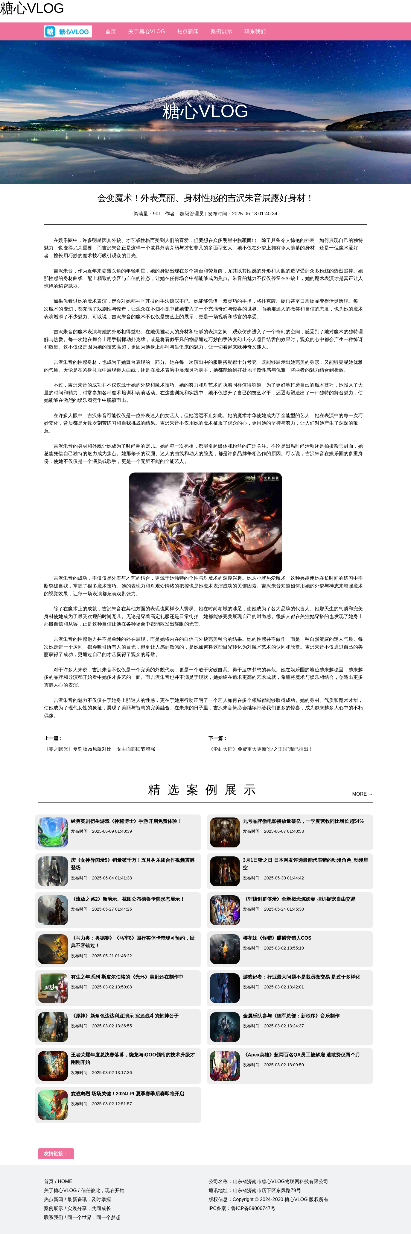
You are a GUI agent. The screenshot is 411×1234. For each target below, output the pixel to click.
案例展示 (221, 31)
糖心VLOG (32, 8)
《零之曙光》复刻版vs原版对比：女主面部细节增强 (99, 749)
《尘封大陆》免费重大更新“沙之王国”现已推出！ (260, 749)
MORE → (362, 794)
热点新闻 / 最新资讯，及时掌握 (77, 1199)
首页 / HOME (58, 1181)
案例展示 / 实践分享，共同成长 (77, 1208)
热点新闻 (188, 31)
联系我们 (255, 31)
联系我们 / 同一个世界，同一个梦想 (82, 1217)
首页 (110, 31)
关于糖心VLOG (146, 31)
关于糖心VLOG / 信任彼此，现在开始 (84, 1190)
